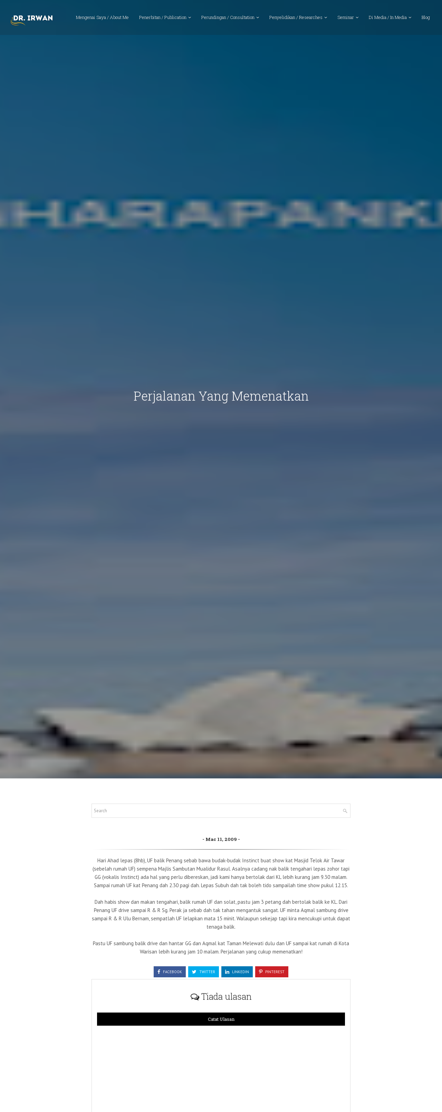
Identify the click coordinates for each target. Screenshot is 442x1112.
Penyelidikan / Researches (296, 19)
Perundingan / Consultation (227, 19)
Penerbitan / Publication (162, 19)
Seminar (345, 19)
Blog (426, 19)
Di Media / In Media (388, 19)
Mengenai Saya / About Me (102, 19)
